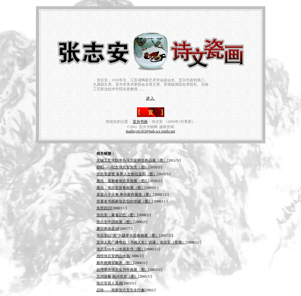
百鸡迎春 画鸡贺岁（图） (117, 276)
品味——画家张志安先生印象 (120, 290)
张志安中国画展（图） (115, 222)
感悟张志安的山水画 (113, 256)
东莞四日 (103, 208)
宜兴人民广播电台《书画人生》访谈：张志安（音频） (141, 242)
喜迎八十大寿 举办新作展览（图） (124, 194)
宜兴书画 (140, 121)
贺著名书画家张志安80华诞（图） (124, 201)
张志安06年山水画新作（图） (120, 249)
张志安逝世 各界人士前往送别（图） (126, 174)
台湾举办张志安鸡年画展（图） (122, 269)
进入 (150, 98)
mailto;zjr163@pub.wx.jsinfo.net (150, 131)
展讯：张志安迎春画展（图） (120, 188)
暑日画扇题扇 (107, 228)
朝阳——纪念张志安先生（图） (122, 167)
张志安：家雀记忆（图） (116, 215)
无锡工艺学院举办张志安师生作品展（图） (131, 160)
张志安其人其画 (109, 283)
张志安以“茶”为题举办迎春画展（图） (127, 235)
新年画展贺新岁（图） (115, 263)
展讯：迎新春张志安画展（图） (122, 181)
